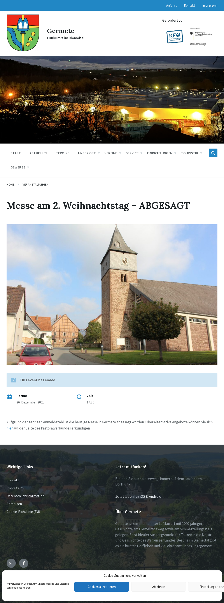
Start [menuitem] (15, 153)
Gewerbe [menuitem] (17, 167)
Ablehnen (158, 587)
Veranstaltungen (36, 184)
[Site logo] (23, 50)
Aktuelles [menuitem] (38, 153)
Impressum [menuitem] (209, 5)
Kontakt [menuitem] (189, 5)
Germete (61, 30)
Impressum (15, 488)
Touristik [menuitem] (189, 153)
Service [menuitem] (132, 153)
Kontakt (13, 480)
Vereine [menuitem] (111, 153)
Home (10, 184)
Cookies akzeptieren (102, 587)
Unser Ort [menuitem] (87, 153)
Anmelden (14, 503)
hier (10, 428)
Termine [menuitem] (62, 153)
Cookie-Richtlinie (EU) (23, 511)
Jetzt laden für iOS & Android (138, 496)
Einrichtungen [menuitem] (159, 153)
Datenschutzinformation (25, 496)
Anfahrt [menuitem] (171, 5)
